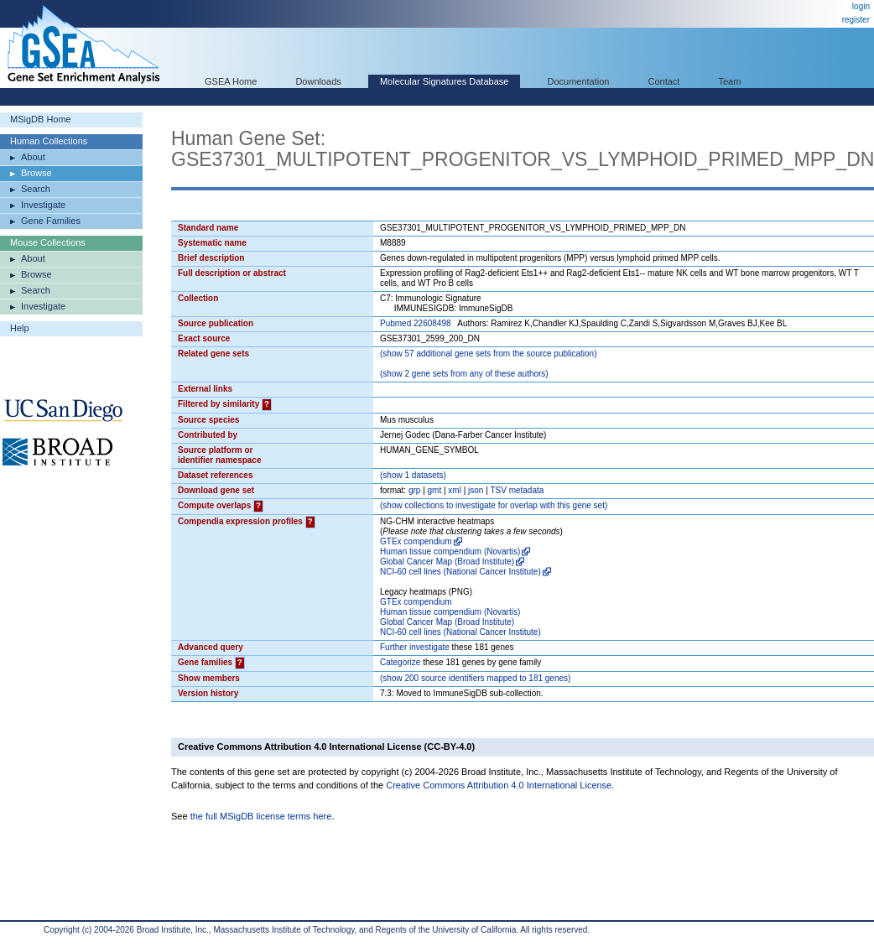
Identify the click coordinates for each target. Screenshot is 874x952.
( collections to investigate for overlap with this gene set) (493, 505)
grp (414, 490)
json (475, 490)
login (861, 6)
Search (35, 189)
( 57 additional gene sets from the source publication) (488, 353)
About (33, 157)
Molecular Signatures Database (444, 81)
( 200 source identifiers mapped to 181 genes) (475, 678)
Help (19, 328)
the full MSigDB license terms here (261, 816)
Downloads (318, 81)
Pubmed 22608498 (415, 323)
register (856, 19)
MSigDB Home (40, 119)
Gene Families (51, 221)
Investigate (43, 205)
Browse (36, 173)
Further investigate (415, 647)
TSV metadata (517, 490)
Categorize (400, 662)
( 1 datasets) (413, 475)
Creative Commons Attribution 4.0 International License (498, 785)
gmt (435, 490)
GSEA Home (231, 81)
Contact (664, 81)
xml (454, 490)
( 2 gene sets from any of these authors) (464, 373)
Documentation (578, 81)
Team (730, 81)
